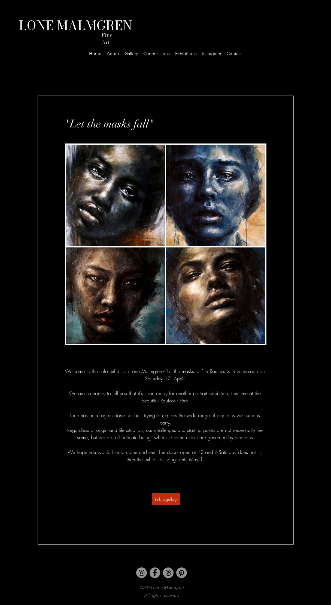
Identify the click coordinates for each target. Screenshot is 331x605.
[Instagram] (141, 572)
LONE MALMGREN (75, 25)
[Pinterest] (181, 572)
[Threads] (168, 572)
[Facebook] (155, 572)
